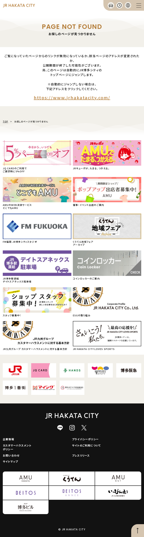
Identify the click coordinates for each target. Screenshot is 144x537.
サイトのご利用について (86, 445)
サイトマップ (10, 461)
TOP (5, 121)
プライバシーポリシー (85, 439)
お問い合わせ (11, 455)
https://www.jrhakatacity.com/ (72, 97)
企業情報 (8, 439)
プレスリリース (81, 455)
